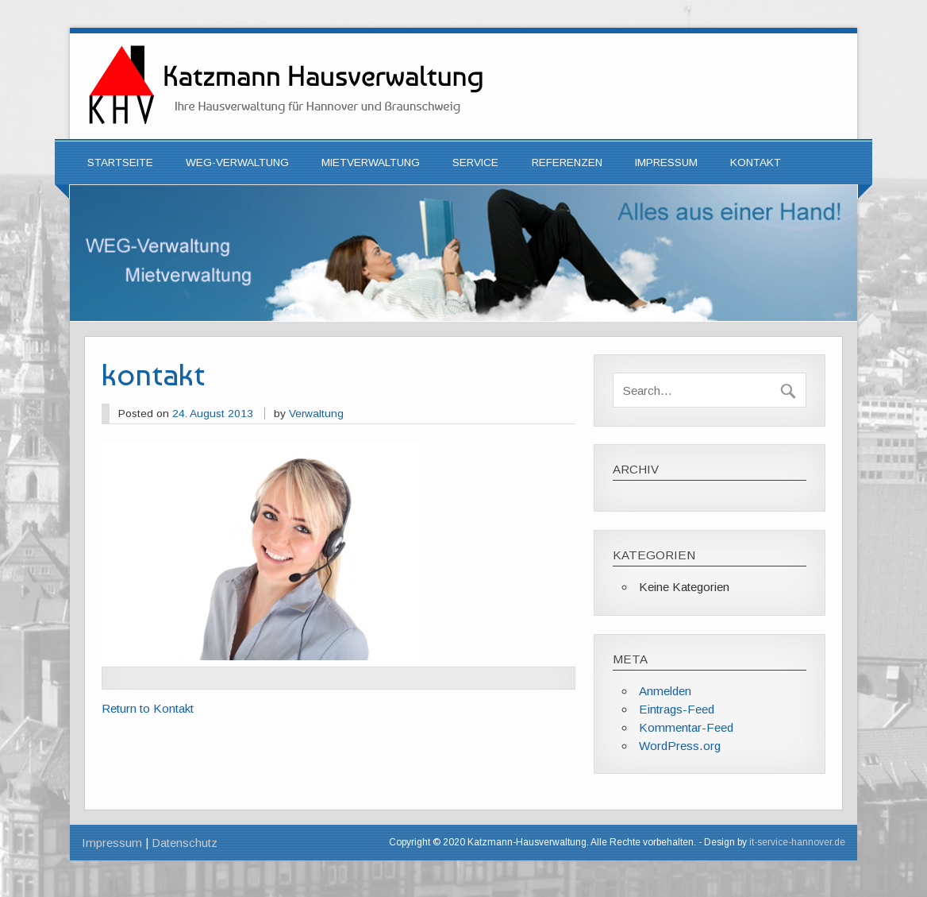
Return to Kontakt (148, 708)
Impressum (666, 162)
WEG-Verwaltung (237, 162)
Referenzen (567, 162)
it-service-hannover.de (797, 842)
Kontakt (755, 162)
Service (475, 162)
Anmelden (665, 691)
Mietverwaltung (370, 162)
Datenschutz (184, 842)
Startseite (120, 162)
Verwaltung (316, 414)
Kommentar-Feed (686, 727)
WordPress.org (680, 745)
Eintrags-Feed (676, 709)
